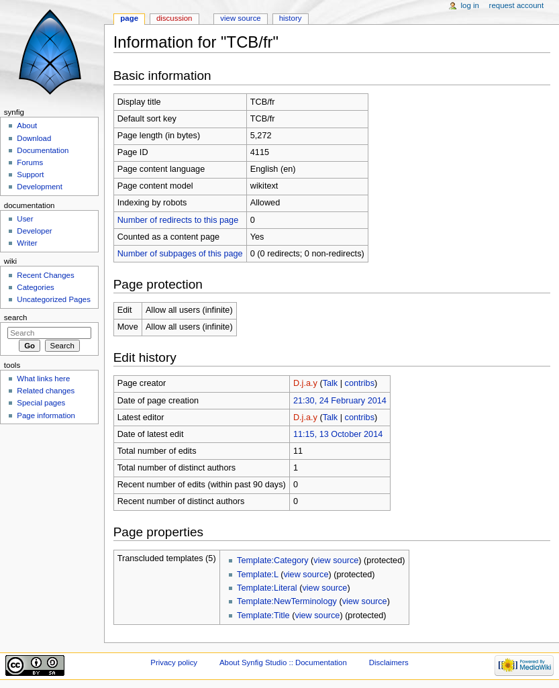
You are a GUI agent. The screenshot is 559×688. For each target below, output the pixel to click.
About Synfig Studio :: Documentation (283, 662)
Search (16, 317)
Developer (34, 231)
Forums (30, 162)
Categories (35, 287)
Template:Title (263, 615)
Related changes (45, 391)
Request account (516, 5)
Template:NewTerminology (287, 601)
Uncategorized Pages (54, 299)
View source (240, 18)
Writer (27, 243)
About (27, 125)
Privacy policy (173, 662)
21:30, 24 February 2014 (340, 400)
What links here (43, 379)
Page (129, 18)
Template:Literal (267, 588)
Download (34, 138)
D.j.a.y (305, 383)
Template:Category (273, 560)
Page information (46, 415)
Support (30, 174)
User (25, 219)
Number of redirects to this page (178, 220)
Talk (330, 383)
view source (335, 560)
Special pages (41, 403)
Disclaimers (389, 662)
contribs (359, 383)
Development (39, 187)
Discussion (174, 18)
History (290, 18)
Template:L (257, 574)
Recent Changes (45, 275)
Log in (470, 5)
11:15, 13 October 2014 (338, 434)
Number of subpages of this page (180, 253)
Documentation (42, 150)
